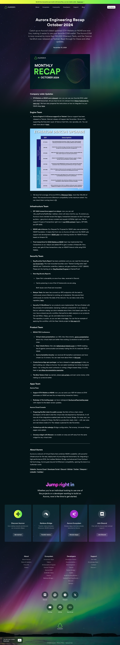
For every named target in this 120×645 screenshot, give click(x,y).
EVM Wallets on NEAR (55, 242)
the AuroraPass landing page (78, 400)
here (43, 106)
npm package (76, 362)
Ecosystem (46, 7)
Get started (18, 534)
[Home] (10, 7)
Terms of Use (69, 642)
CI (56, 200)
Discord (63, 469)
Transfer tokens (46, 534)
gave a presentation (82, 337)
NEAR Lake (55, 234)
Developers (66, 7)
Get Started (111, 7)
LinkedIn (33, 472)
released (55, 98)
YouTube (40, 472)
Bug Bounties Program (61, 269)
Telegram (83, 469)
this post (77, 357)
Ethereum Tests (66, 195)
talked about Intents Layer (65, 346)
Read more (6, 641)
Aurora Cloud (41, 469)
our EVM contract (69, 222)
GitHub (69, 469)
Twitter (76, 469)
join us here (65, 375)
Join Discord (102, 534)
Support (75, 7)
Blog (83, 7)
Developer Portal (54, 469)
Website (33, 469)
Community (56, 7)
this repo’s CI (75, 321)
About (37, 7)
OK (19, 640)
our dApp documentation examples (51, 370)
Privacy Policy (60, 642)
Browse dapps (74, 534)
